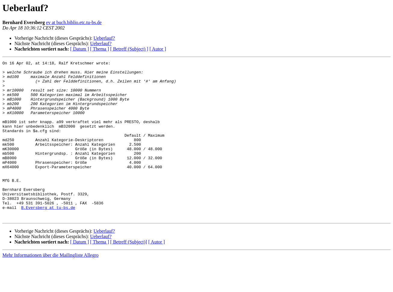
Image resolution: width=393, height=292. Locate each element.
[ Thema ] (99, 48)
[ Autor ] (158, 48)
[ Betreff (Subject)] (128, 273)
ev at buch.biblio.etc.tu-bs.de (74, 22)
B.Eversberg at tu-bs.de (48, 237)
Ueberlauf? (104, 38)
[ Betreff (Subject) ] (129, 48)
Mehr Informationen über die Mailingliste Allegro (50, 286)
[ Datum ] (79, 48)
